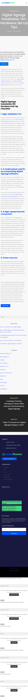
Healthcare (2, 369)
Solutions (2, 385)
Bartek (10, 31)
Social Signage (3, 382)
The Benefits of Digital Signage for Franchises (11, 343)
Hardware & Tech (13, 11)
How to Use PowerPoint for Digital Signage (10, 327)
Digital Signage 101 (4, 356)
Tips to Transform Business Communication (10, 340)
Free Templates (4, 363)
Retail (1, 379)
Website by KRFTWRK (14, 570)
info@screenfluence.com (7, 60)
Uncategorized (3, 389)
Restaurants (3, 376)
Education (2, 360)
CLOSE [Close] (2, 600)
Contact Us (4, 64)
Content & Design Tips (5, 353)
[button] (26, 3)
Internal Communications (6, 372)
